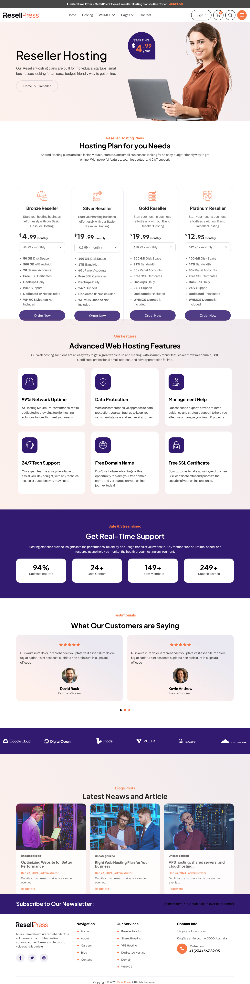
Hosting (87, 15)
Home (72, 15)
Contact (145, 15)
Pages (127, 15)
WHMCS (107, 15)
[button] (121, 710)
